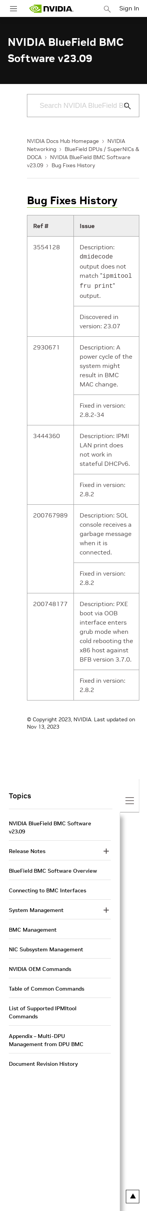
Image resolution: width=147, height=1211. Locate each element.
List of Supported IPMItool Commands (43, 1010)
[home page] (51, 9)
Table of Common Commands (46, 986)
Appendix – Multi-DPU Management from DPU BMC (46, 1037)
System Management (36, 907)
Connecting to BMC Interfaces (47, 888)
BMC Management (33, 927)
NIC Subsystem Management (46, 947)
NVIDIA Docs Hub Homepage (63, 141)
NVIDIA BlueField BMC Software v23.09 (50, 825)
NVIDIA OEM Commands (40, 966)
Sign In (129, 8)
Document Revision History (43, 1061)
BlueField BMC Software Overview (53, 868)
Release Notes (27, 848)
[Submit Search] (123, 106)
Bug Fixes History (73, 165)
